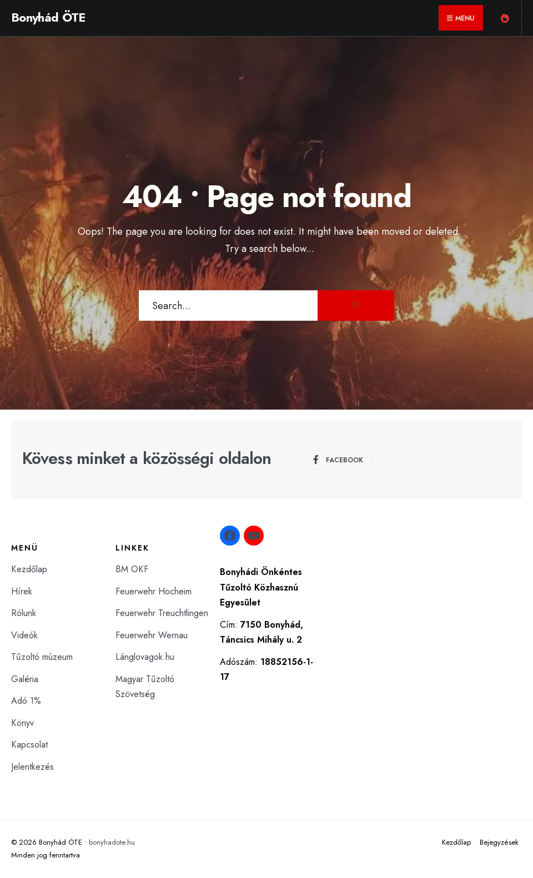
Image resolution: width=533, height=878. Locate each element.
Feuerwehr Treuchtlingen (161, 613)
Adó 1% (26, 700)
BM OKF (131, 569)
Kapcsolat (29, 744)
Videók (24, 635)
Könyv (22, 722)
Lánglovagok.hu (144, 656)
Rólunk (23, 613)
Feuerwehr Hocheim (153, 591)
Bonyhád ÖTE (48, 17)
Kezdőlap (29, 569)
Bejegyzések (499, 842)
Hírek (21, 591)
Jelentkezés (32, 766)
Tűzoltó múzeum (42, 656)
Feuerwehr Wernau (151, 635)
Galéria (24, 679)
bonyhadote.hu (112, 842)
